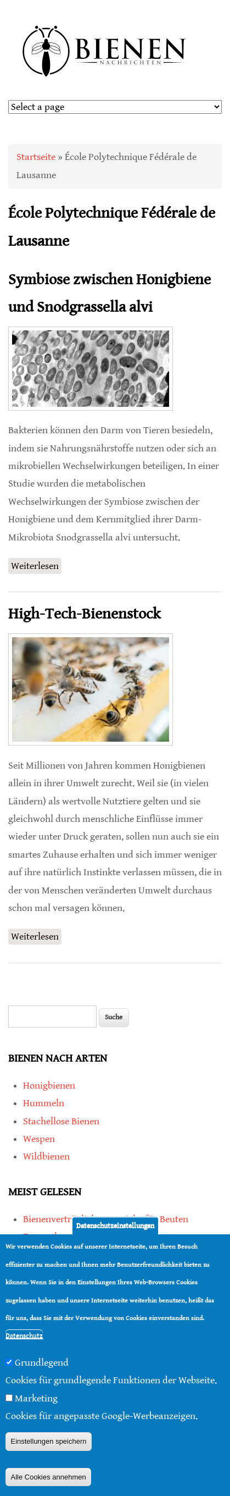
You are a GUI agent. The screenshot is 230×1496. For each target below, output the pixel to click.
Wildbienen (46, 1156)
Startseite (35, 157)
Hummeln (43, 1103)
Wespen (39, 1139)
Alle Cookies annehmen (48, 1479)
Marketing (36, 1400)
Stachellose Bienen (61, 1121)
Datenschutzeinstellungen (115, 1228)
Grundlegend (42, 1365)
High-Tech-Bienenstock (84, 614)
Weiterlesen (36, 566)
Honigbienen (49, 1085)
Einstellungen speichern (48, 1444)
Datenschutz (24, 1338)
